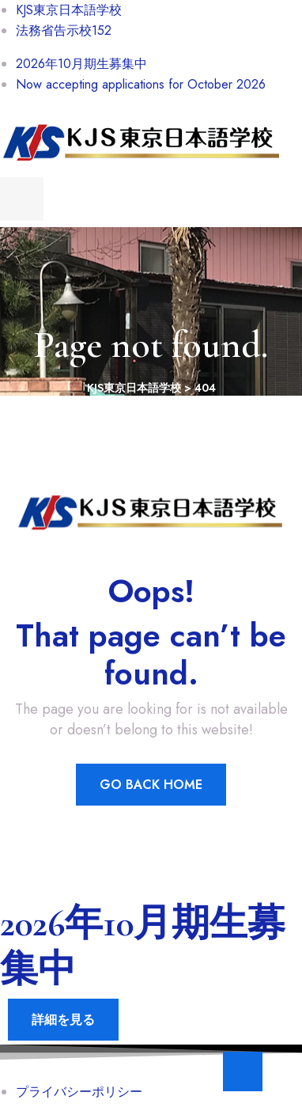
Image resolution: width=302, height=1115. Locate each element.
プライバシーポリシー (79, 1092)
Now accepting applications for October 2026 (141, 84)
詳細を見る (63, 1020)
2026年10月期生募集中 (81, 64)
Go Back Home (151, 785)
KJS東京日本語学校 (69, 10)
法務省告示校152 (63, 30)
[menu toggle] (21, 199)
